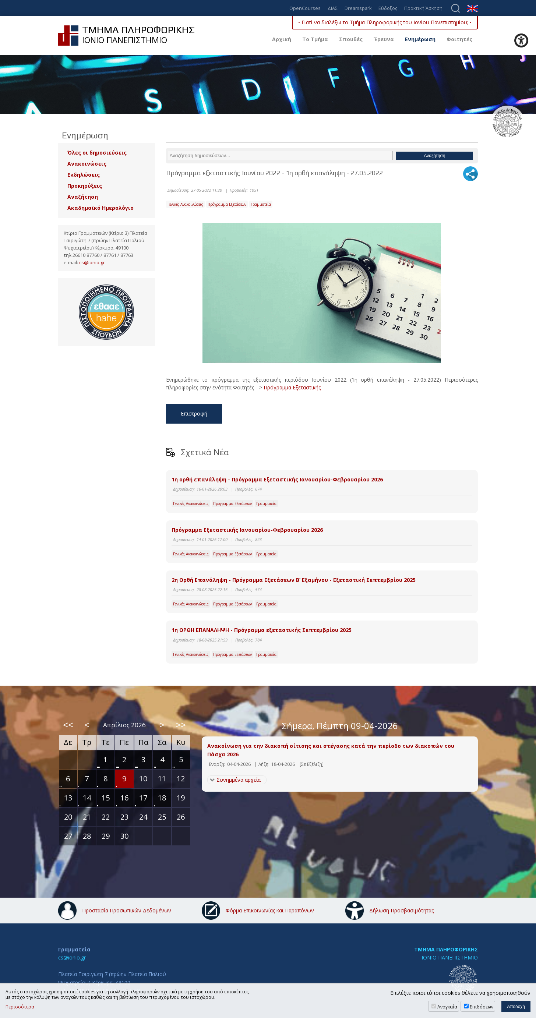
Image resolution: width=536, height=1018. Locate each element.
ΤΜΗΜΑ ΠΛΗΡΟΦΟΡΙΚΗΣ (446, 949)
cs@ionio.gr (92, 262)
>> (181, 724)
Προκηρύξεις (84, 185)
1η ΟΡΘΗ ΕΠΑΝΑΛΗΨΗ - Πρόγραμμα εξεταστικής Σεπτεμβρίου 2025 (262, 629)
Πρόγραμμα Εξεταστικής (292, 387)
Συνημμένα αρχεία (238, 779)
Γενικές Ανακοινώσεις (185, 204)
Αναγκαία (447, 1007)
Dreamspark (358, 8)
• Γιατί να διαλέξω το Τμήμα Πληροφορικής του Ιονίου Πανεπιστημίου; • (385, 22)
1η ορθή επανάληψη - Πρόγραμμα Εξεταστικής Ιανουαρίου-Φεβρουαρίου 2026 (277, 479)
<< (68, 724)
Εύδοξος (387, 8)
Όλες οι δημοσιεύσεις (97, 152)
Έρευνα (384, 39)
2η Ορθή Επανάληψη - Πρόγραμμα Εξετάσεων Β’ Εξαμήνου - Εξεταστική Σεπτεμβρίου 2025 (294, 579)
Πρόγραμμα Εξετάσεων (227, 204)
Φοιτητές (459, 39)
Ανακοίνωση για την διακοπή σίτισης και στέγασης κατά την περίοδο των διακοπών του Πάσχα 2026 (330, 749)
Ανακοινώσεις (86, 163)
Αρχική (281, 39)
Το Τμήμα (315, 39)
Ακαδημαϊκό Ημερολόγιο (100, 207)
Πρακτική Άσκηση (423, 8)
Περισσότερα (20, 1007)
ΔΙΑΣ (333, 8)
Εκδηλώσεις (83, 174)
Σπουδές (351, 39)
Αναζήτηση (82, 196)
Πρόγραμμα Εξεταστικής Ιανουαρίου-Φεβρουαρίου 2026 (247, 529)
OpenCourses (305, 8)
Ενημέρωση (420, 39)
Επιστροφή (194, 413)
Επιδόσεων (481, 1007)
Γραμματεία (261, 204)
